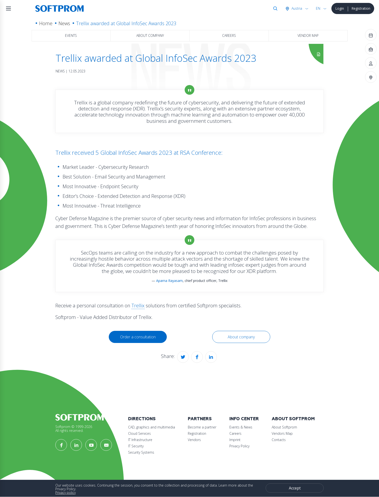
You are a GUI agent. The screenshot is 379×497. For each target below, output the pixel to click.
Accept (295, 488)
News (64, 23)
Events (71, 35)
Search (274, 8)
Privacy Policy (239, 446)
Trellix (138, 305)
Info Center (244, 419)
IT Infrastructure (140, 439)
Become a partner (202, 427)
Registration (360, 8)
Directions (142, 419)
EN (318, 8)
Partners (200, 419)
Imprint (235, 439)
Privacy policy (65, 492)
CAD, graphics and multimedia (151, 427)
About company (150, 35)
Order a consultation (138, 337)
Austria (296, 8)
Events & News (240, 427)
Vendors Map (282, 433)
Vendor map (308, 35)
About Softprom (293, 419)
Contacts (279, 439)
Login (339, 8)
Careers (229, 35)
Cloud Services (139, 433)
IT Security (136, 446)
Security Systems (141, 452)
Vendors (194, 439)
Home (45, 23)
